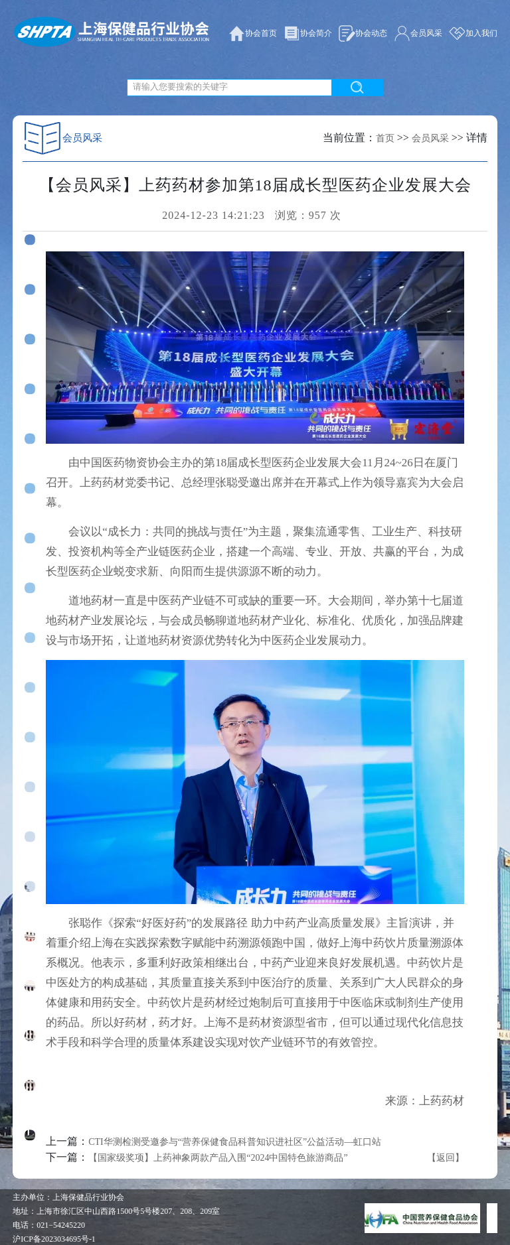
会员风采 (418, 33)
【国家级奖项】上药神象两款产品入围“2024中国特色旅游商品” (217, 1158)
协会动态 (363, 33)
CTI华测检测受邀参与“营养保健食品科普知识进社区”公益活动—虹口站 (234, 1142)
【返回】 (445, 1158)
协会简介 (308, 33)
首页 (385, 138)
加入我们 (473, 33)
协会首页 (252, 33)
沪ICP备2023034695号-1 (54, 1239)
